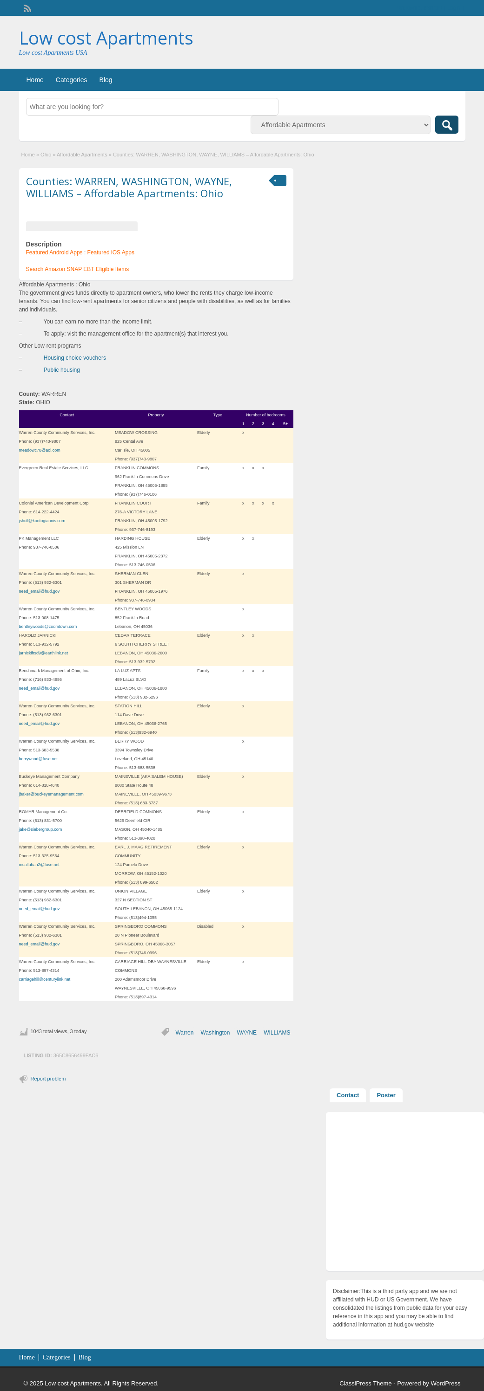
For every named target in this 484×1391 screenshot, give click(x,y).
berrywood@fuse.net (38, 759)
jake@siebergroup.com (40, 829)
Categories (71, 80)
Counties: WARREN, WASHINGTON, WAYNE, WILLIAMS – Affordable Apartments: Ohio (129, 187)
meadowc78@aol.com (39, 450)
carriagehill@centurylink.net (45, 979)
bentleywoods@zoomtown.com (48, 626)
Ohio (45, 154)
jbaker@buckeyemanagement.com (51, 794)
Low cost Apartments (106, 38)
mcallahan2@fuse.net (39, 864)
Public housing (62, 370)
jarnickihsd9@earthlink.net (43, 653)
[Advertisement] (405, 1194)
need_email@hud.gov (39, 591)
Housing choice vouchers (75, 358)
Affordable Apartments (82, 154)
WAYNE (247, 1032)
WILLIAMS (277, 1032)
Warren (184, 1032)
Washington (215, 1032)
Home (35, 80)
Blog (106, 80)
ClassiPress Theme (365, 1383)
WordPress (445, 1383)
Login (453, 8)
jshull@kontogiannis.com (42, 520)
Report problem (48, 1078)
